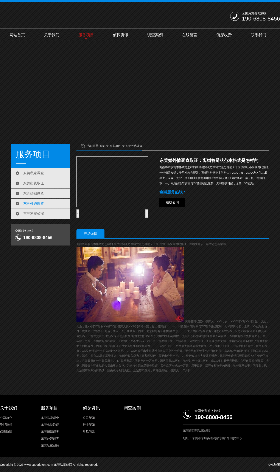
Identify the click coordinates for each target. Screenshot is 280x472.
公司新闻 (89, 418)
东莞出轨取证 (33, 183)
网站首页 (17, 35)
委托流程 (6, 424)
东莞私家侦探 (33, 213)
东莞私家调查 (33, 173)
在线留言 (189, 35)
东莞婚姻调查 (33, 193)
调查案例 (155, 35)
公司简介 (6, 418)
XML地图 (274, 464)
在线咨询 (172, 202)
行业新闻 (89, 424)
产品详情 (90, 234)
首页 (102, 145)
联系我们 (258, 35)
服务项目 (86, 35)
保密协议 (6, 431)
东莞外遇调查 (33, 203)
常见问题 (89, 431)
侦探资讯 (120, 35)
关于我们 (51, 35)
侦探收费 (224, 35)
